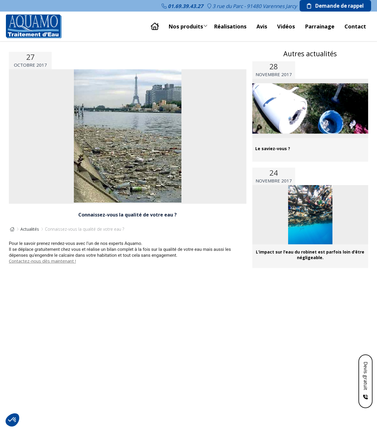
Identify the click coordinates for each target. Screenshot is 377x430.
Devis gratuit (365, 376)
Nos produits (188, 25)
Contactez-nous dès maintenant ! (42, 261)
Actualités (29, 229)
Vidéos (286, 26)
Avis (261, 26)
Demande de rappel (335, 5)
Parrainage (319, 26)
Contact (355, 26)
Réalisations (230, 26)
